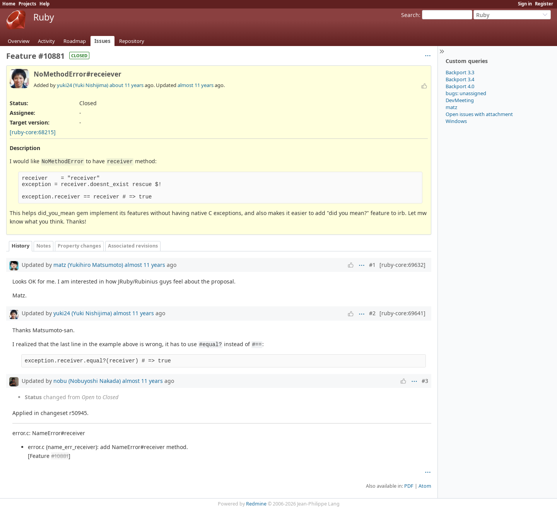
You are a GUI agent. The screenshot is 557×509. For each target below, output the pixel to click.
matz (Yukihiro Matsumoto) (88, 264)
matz (451, 107)
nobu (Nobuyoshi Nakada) (87, 380)
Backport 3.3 (460, 72)
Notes (43, 246)
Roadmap (74, 41)
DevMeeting (460, 100)
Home (8, 4)
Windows (456, 121)
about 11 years (126, 85)
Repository (131, 41)
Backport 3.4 (460, 79)
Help (44, 4)
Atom (425, 486)
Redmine (256, 503)
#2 (372, 313)
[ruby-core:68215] (33, 132)
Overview (18, 41)
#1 (372, 264)
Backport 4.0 (460, 86)
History (20, 246)
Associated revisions (133, 246)
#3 (425, 380)
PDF (408, 486)
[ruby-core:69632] (402, 264)
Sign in (525, 4)
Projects (27, 4)
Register (544, 4)
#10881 (59, 455)
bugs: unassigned (466, 93)
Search (410, 15)
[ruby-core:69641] (402, 313)
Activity (46, 41)
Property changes (79, 246)
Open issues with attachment (479, 114)
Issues (102, 41)
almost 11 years (196, 85)
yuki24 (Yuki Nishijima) (82, 85)
